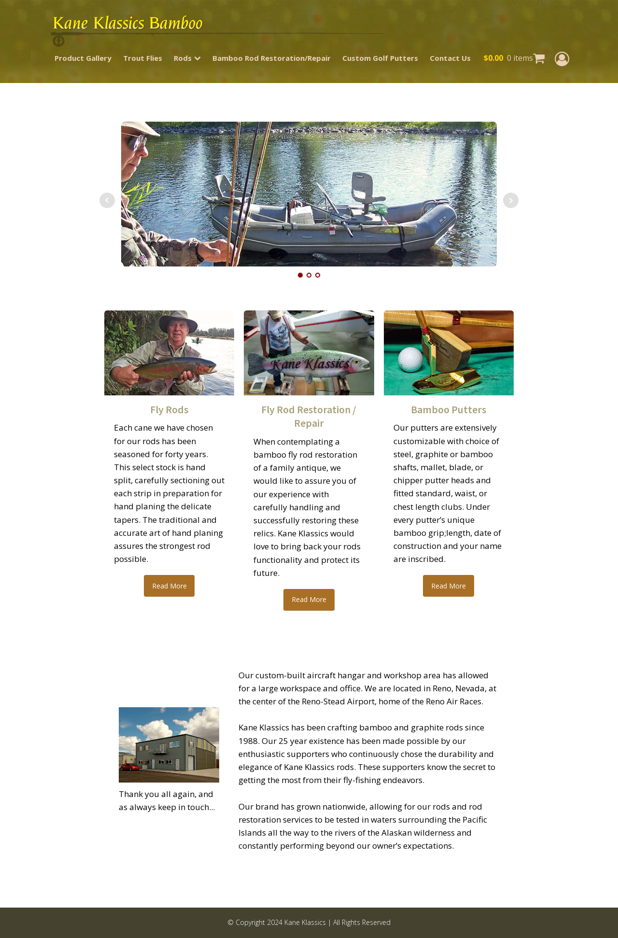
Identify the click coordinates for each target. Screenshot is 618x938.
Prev (107, 200)
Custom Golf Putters (380, 58)
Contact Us (450, 58)
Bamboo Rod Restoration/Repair (271, 58)
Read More (169, 585)
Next (511, 200)
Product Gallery (83, 58)
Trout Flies (142, 58)
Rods (187, 58)
